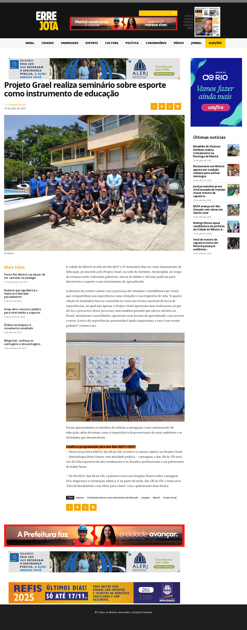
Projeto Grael (170, 497)
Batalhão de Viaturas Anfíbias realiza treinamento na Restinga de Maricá (206, 151)
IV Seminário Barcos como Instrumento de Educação (112, 497)
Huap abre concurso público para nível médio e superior (22, 310)
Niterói (156, 497)
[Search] (173, 13)
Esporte (80, 497)
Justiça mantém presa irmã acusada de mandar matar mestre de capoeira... (209, 191)
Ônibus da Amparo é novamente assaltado (18, 326)
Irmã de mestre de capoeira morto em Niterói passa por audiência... (205, 244)
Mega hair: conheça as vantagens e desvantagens (22, 342)
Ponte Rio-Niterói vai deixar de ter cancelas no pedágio (24, 276)
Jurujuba (146, 497)
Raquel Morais (17, 104)
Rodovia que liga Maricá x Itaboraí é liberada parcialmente (21, 293)
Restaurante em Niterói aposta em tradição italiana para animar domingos (208, 171)
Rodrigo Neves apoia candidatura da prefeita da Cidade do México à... (209, 226)
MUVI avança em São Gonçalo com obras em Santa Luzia (208, 209)
